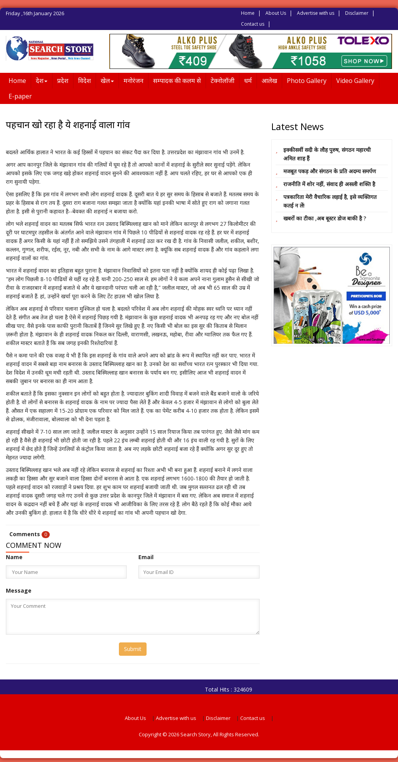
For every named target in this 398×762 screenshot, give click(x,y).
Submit (132, 649)
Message (18, 590)
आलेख (269, 80)
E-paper (20, 96)
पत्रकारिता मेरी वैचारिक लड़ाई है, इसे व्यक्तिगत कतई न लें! (330, 201)
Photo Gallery (306, 80)
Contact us (252, 24)
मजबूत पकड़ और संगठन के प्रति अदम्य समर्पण (329, 171)
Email (146, 557)
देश (41, 80)
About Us (275, 13)
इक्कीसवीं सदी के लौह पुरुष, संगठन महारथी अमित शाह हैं (327, 154)
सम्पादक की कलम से (177, 80)
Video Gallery (355, 80)
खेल (107, 80)
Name (14, 557)
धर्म (248, 80)
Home (248, 13)
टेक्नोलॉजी (222, 80)
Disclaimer (356, 13)
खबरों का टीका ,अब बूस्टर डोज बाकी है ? (324, 218)
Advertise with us (315, 13)
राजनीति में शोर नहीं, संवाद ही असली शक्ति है (329, 184)
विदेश (84, 80)
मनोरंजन (133, 80)
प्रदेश (62, 80)
